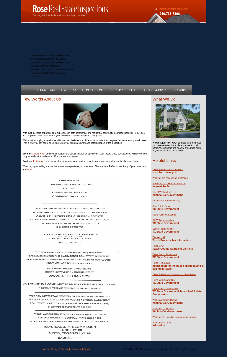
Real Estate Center (162, 206)
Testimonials (39, 161)
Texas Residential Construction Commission (174, 274)
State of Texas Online (163, 229)
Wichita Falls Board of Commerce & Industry (174, 317)
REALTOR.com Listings (164, 214)
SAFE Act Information (163, 220)
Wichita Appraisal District (165, 300)
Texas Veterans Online (164, 280)
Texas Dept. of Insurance (165, 254)
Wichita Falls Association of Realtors (170, 178)
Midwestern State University (166, 200)
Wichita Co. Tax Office (163, 308)
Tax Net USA (159, 237)
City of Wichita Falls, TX (164, 192)
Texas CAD (158, 246)
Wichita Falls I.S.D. (162, 322)
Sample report (38, 153)
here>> (29, 169)
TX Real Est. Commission (165, 288)
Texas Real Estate (162, 263)
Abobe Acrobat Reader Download (169, 183)
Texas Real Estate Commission (168, 169)
